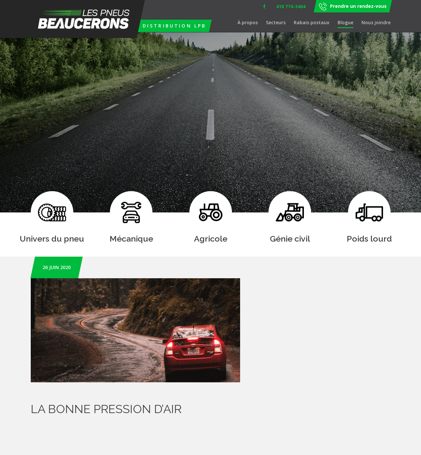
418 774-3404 (291, 6)
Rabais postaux (311, 22)
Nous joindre (376, 22)
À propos (247, 22)
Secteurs (276, 22)
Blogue (345, 22)
